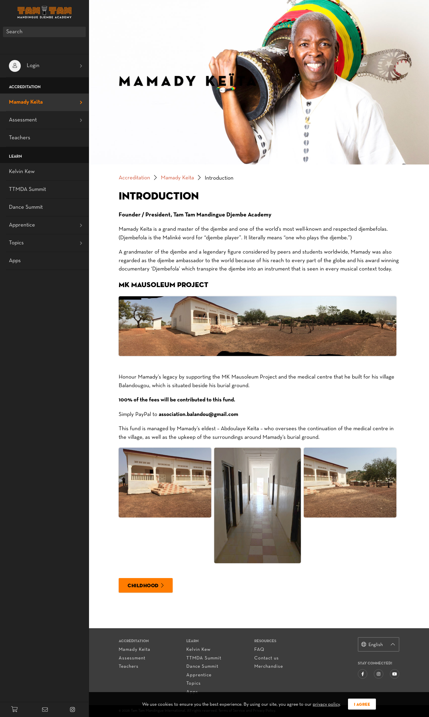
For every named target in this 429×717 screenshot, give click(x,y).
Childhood (143, 585)
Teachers (129, 666)
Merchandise (268, 666)
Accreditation (134, 178)
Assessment (132, 658)
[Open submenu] (81, 65)
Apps (15, 260)
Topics (193, 683)
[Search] (44, 32)
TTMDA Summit (203, 658)
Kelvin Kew (198, 650)
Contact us (266, 658)
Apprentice (199, 675)
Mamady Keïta (177, 178)
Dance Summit (202, 666)
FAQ (259, 650)
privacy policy (326, 704)
